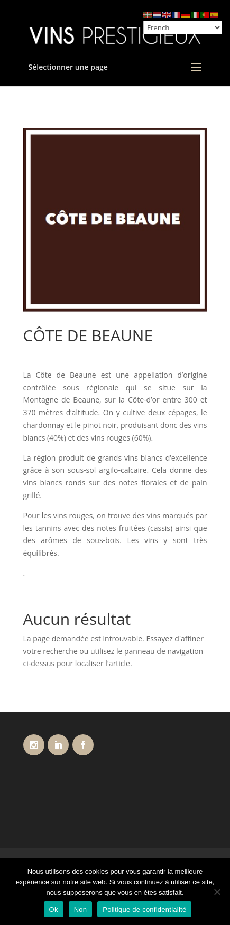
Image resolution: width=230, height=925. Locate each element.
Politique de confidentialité (144, 909)
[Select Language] (182, 27)
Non (80, 909)
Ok (53, 909)
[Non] (216, 891)
